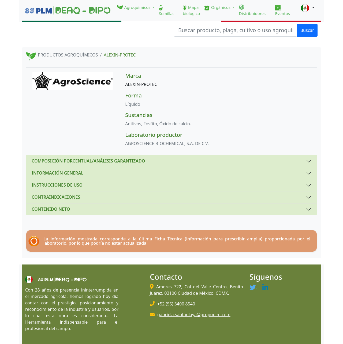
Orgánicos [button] (217, 7)
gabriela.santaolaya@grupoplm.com (193, 314)
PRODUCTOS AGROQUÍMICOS (68, 55)
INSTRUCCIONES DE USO (57, 185)
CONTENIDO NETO (51, 209)
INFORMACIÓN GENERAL (57, 173)
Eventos (282, 10)
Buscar (307, 30)
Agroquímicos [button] (134, 7)
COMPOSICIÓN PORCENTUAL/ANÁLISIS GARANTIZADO (88, 161)
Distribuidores (252, 10)
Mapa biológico (191, 10)
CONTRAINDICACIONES (56, 197)
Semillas (166, 10)
